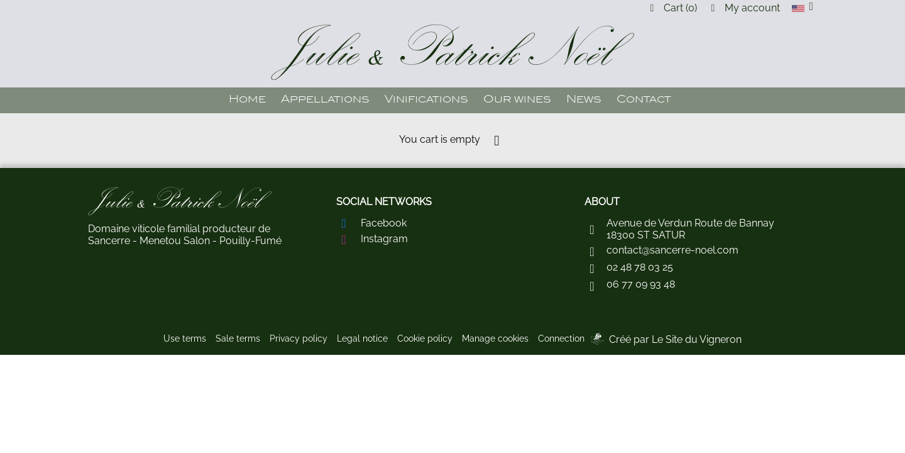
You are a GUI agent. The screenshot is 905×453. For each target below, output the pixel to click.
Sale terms (238, 338)
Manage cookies (495, 338)
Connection (561, 338)
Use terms (184, 338)
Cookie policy (424, 338)
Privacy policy (298, 338)
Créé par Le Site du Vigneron (675, 339)
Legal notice (362, 338)
